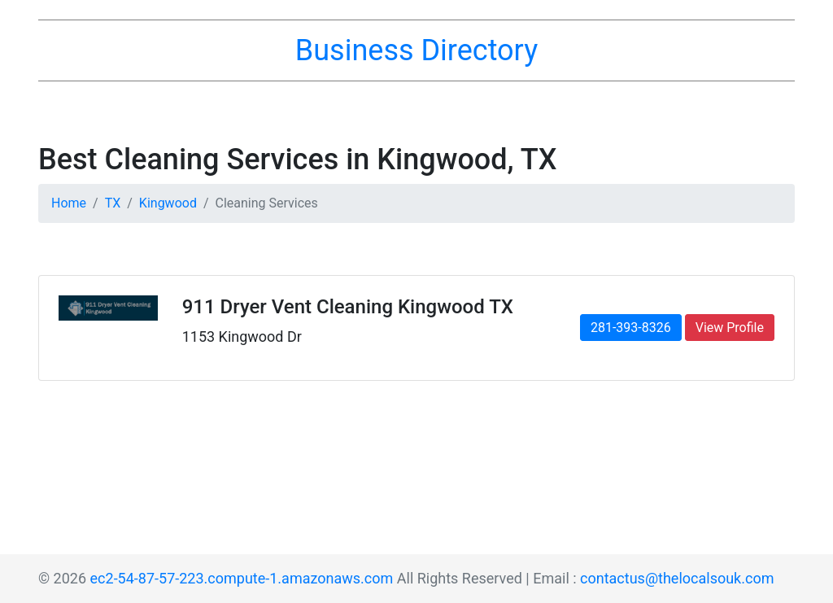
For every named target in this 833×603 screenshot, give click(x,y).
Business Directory (416, 50)
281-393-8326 (631, 327)
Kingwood (168, 203)
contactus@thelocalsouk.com (677, 578)
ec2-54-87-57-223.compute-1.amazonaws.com (242, 578)
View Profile (730, 327)
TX (113, 203)
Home (68, 203)
